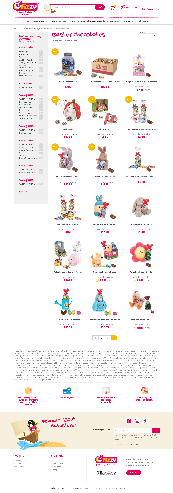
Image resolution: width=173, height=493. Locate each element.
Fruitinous (68, 129)
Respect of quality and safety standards (106, 400)
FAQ (52, 461)
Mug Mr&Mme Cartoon (68, 224)
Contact (133, 472)
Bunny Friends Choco (104, 177)
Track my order (56, 464)
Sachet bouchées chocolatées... (141, 177)
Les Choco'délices (68, 81)
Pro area (147, 9)
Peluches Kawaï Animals (105, 224)
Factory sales (18, 467)
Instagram (137, 420)
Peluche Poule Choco (141, 319)
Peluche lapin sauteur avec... (68, 272)
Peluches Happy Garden (141, 272)
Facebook (128, 420)
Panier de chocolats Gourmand (104, 319)
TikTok (145, 420)
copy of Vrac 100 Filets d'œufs (105, 81)
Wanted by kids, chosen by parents (145, 398)
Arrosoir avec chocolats (68, 319)
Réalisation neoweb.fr (119, 488)
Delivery (53, 470)
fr (159, 6)
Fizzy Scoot (104, 129)
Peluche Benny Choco (141, 224)
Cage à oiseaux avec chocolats (141, 81)
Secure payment (67, 397)
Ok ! (99, 7)
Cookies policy (76, 488)
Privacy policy (50, 488)
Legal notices (63, 488)
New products (19, 461)
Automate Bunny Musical (68, 177)
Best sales (17, 464)
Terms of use (55, 467)
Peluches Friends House (104, 272)
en (159, 9)
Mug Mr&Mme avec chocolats (141, 129)
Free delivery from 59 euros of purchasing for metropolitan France (28, 401)
